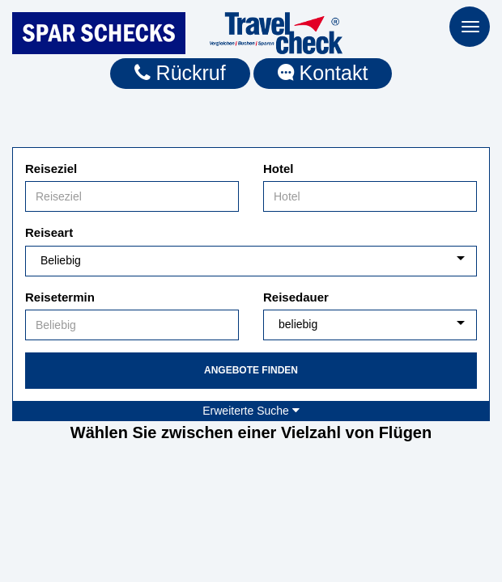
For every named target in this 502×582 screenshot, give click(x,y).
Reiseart (49, 232)
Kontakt (323, 72)
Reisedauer (296, 297)
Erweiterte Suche (251, 410)
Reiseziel (51, 168)
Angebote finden (251, 370)
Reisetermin (60, 297)
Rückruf (180, 72)
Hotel (278, 168)
